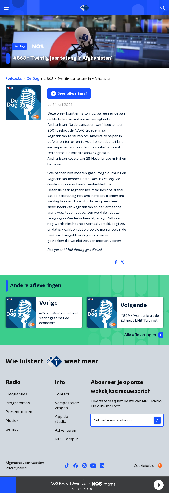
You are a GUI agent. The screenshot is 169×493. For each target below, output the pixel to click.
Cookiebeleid (144, 465)
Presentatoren (19, 412)
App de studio (61, 419)
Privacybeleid (16, 468)
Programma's (18, 403)
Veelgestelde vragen (67, 405)
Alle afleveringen (143, 335)
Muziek (12, 421)
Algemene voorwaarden (25, 463)
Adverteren (65, 430)
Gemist (12, 430)
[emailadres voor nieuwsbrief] (127, 420)
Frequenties (16, 394)
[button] (159, 485)
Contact (62, 394)
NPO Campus (67, 439)
